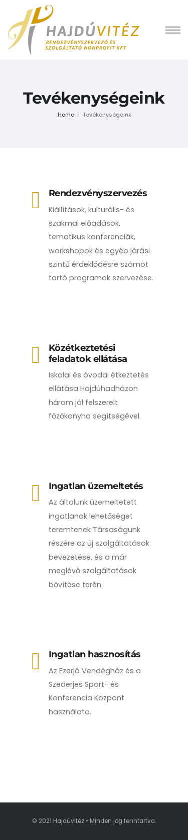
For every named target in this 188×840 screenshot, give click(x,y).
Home (66, 115)
